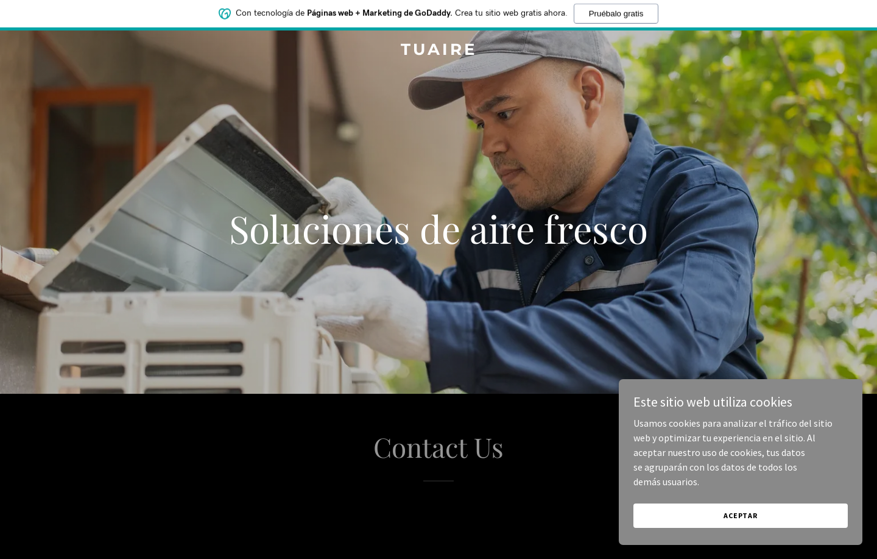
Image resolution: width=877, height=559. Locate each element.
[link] (438, 51)
